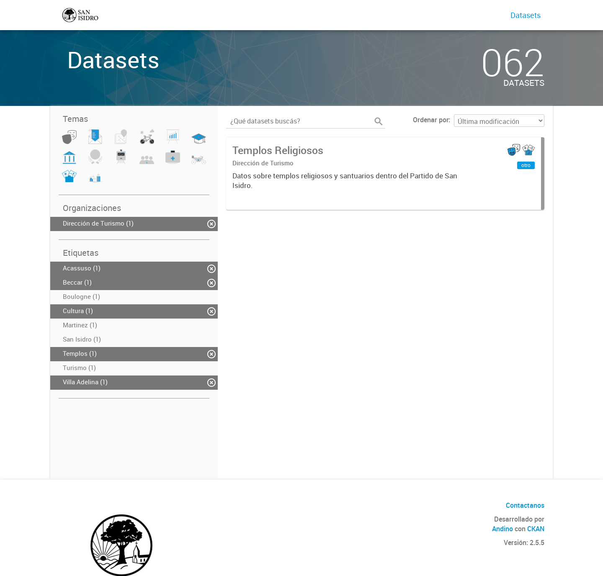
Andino (502, 528)
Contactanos (525, 505)
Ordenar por (430, 120)
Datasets (525, 15)
